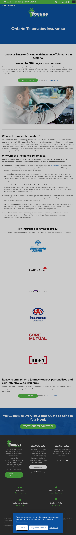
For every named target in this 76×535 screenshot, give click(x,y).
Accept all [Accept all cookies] (22, 528)
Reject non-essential (38, 528)
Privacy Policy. (21, 522)
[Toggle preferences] (54, 528)
